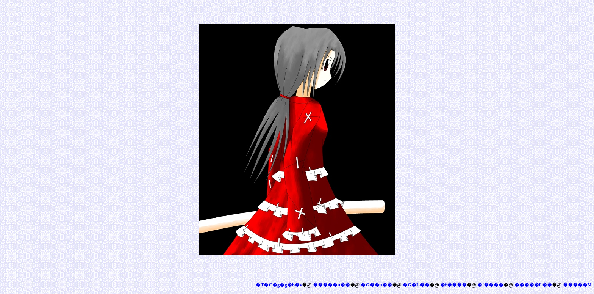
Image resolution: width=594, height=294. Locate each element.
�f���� (453, 285)
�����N (577, 285)
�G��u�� (376, 285)
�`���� (490, 285)
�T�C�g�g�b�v (279, 285)
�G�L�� (416, 285)
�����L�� (533, 285)
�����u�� (331, 285)
